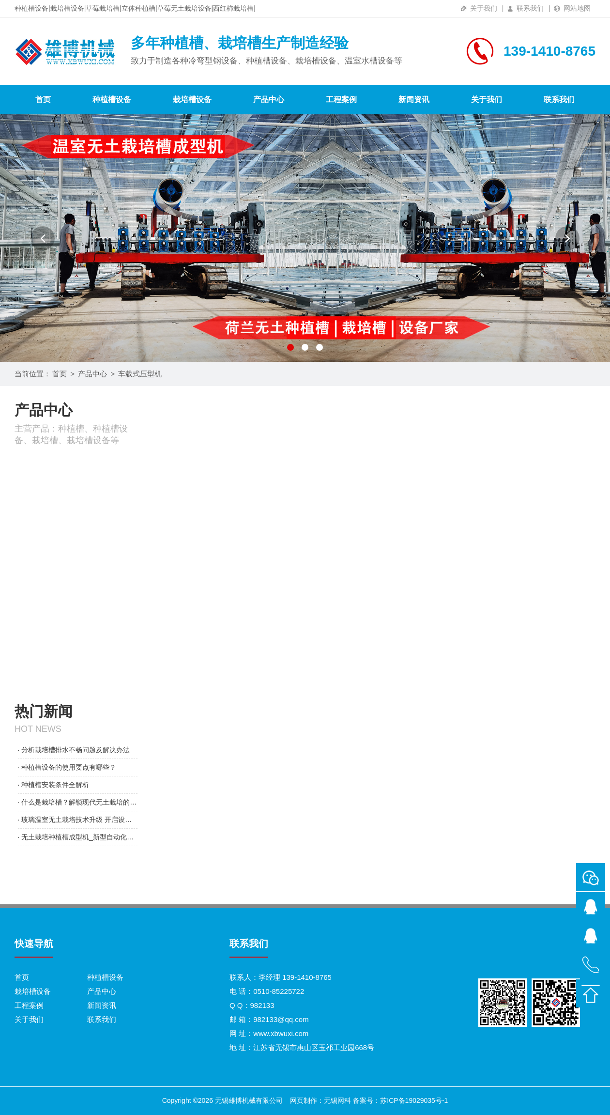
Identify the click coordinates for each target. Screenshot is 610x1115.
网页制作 (303, 1100)
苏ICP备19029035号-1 (414, 1100)
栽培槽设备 (192, 99)
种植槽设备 (111, 99)
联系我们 (530, 8)
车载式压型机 (140, 374)
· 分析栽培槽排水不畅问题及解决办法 (74, 750)
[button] (42, 238)
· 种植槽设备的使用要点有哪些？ (67, 767)
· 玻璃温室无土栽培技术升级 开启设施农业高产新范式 (77, 819)
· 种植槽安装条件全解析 (54, 785)
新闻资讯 (413, 99)
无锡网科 (337, 1100)
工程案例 (341, 99)
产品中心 (268, 99)
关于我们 (483, 8)
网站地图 (577, 8)
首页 (43, 99)
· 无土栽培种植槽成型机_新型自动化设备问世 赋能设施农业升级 (77, 837)
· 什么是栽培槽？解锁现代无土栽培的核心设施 (77, 802)
